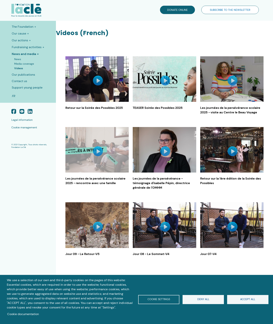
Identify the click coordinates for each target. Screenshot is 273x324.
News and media (24, 54)
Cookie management (24, 127)
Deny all (203, 299)
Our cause (19, 33)
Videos (18, 68)
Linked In (30, 111)
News (17, 59)
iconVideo (98, 80)
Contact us (19, 81)
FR (13, 96)
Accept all (247, 299)
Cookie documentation (23, 314)
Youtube (22, 111)
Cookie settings (158, 299)
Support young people (27, 87)
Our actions (20, 40)
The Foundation (22, 27)
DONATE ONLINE (177, 10)
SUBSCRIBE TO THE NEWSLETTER (230, 10)
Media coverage (24, 63)
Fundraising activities (27, 47)
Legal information (22, 120)
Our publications (23, 75)
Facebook (13, 111)
